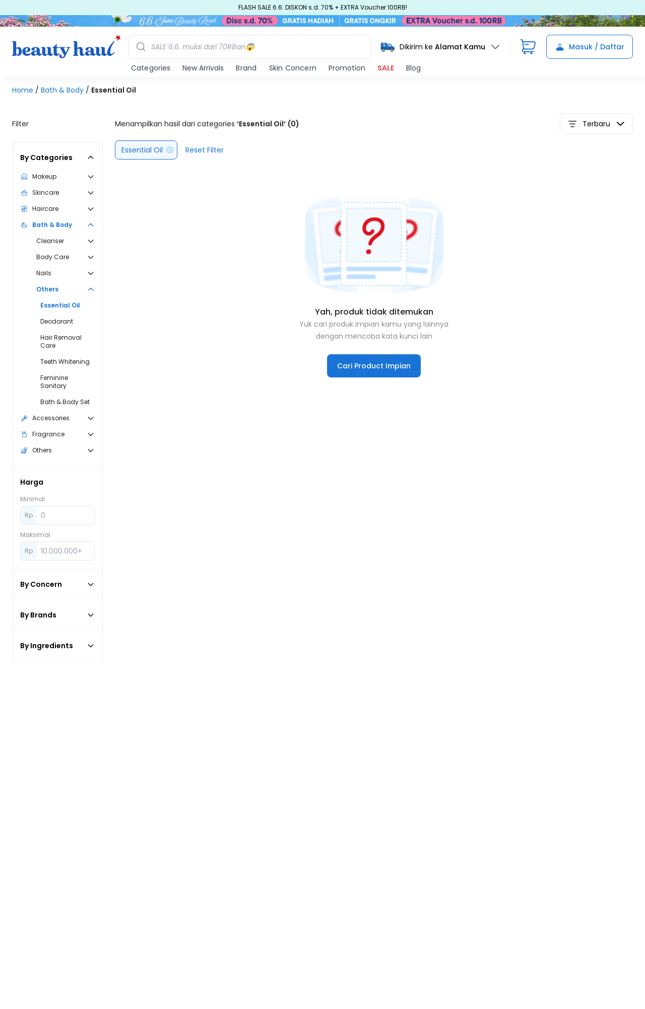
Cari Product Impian (374, 369)
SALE (385, 71)
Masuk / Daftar (589, 50)
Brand (246, 71)
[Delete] (170, 153)
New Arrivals (203, 71)
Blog (413, 71)
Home (23, 94)
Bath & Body (63, 94)
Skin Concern (292, 71)
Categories (150, 71)
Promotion (347, 71)
